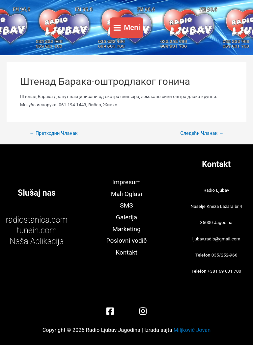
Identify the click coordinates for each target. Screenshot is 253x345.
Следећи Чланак (201, 133)
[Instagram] (143, 311)
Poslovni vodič (126, 240)
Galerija (126, 217)
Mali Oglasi (126, 194)
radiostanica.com (37, 220)
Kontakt (126, 252)
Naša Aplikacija (37, 241)
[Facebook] (110, 311)
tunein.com (36, 230)
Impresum (126, 182)
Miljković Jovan (192, 330)
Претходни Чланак (53, 133)
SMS (126, 205)
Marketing (126, 229)
